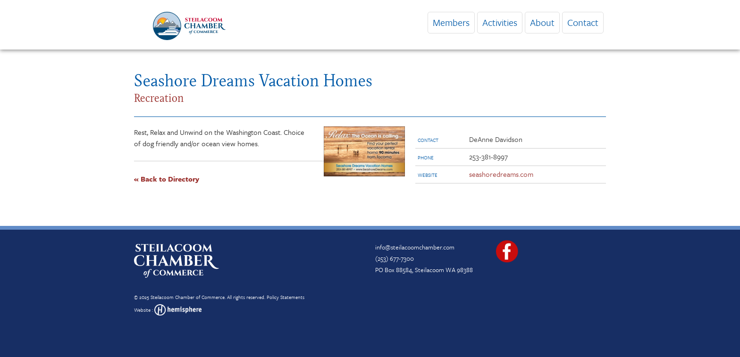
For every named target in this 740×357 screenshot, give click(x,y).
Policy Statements (285, 297)
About (542, 22)
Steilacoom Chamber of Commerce (188, 297)
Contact (582, 22)
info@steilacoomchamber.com (414, 247)
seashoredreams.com (501, 174)
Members (451, 22)
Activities (499, 22)
